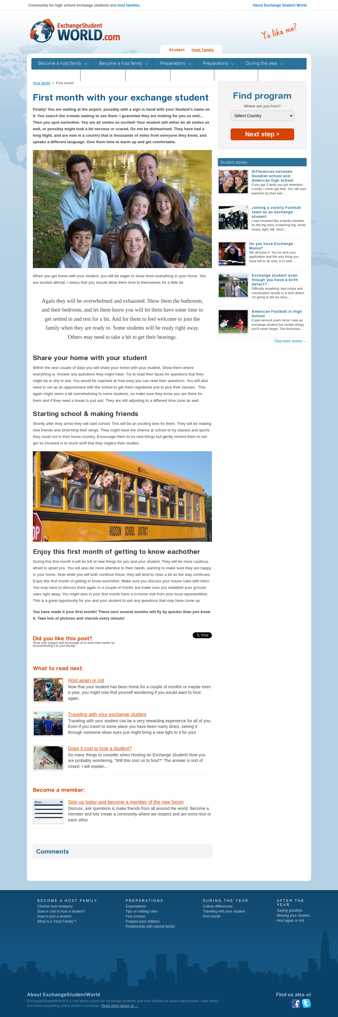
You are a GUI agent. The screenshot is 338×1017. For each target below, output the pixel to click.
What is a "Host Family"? (56, 921)
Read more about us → (120, 1006)
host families (129, 5)
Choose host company (55, 906)
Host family (202, 50)
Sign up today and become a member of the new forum (126, 802)
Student (177, 50)
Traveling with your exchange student (107, 714)
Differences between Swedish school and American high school (272, 176)
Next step (262, 134)
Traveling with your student (224, 911)
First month (211, 916)
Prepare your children (143, 921)
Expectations (136, 906)
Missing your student (293, 915)
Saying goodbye (289, 910)
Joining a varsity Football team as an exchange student (276, 212)
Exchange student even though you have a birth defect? (275, 279)
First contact (135, 916)
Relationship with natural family (150, 926)
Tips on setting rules (141, 911)
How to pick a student (54, 916)
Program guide (192, 75)
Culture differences (218, 906)
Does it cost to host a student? (100, 748)
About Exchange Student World (279, 5)
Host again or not (86, 680)
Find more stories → (291, 341)
